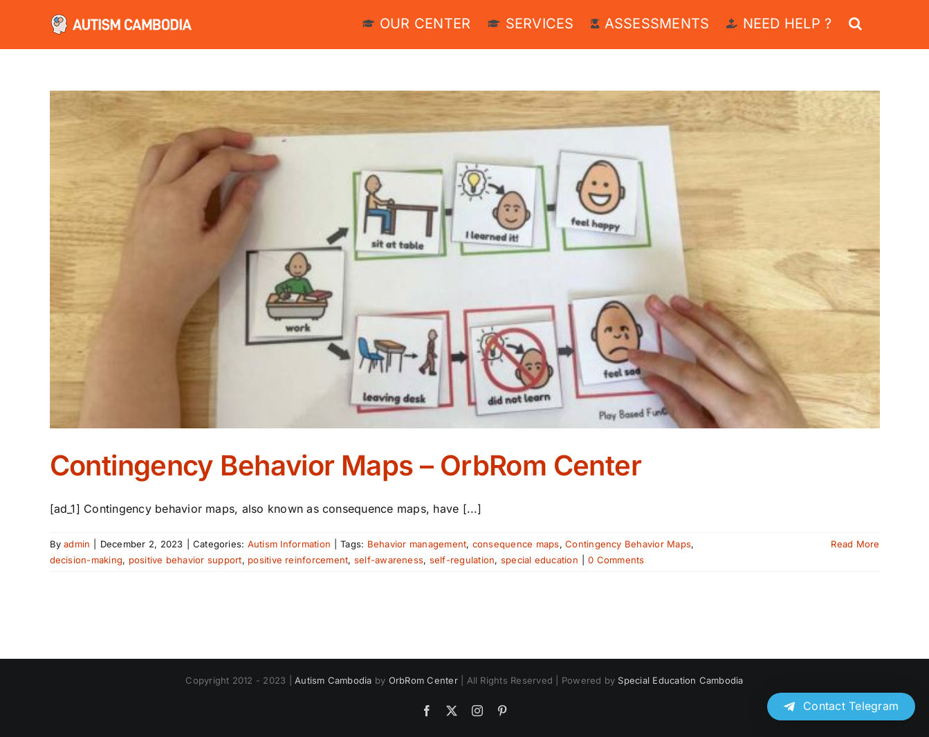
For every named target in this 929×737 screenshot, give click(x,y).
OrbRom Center (423, 680)
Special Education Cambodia (680, 680)
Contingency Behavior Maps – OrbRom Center (345, 465)
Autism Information (289, 543)
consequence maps (516, 543)
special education (539, 559)
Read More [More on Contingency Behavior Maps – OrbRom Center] (855, 543)
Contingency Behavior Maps (628, 543)
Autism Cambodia (333, 680)
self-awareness (388, 559)
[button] (855, 22)
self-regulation (462, 559)
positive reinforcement (298, 559)
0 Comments (616, 559)
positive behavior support (185, 559)
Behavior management (417, 543)
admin (77, 543)
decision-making (86, 559)
